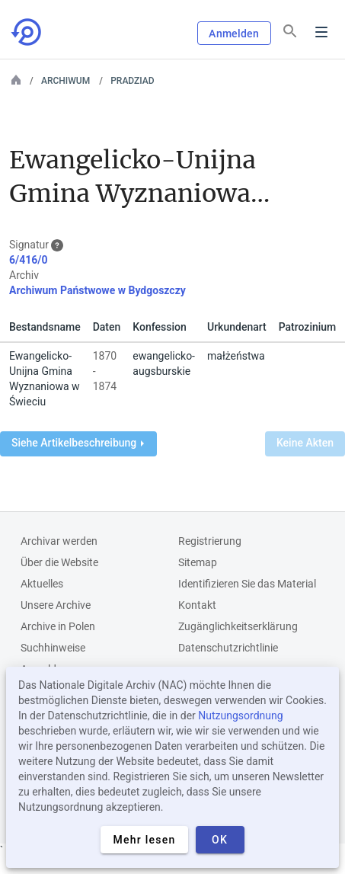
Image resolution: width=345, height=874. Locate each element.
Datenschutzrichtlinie (228, 648)
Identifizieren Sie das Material (247, 584)
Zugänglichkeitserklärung (238, 626)
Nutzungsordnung (240, 715)
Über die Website (59, 562)
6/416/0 (28, 260)
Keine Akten (305, 443)
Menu (321, 32)
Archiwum (65, 80)
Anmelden (234, 33)
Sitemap (197, 562)
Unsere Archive (56, 605)
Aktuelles (42, 584)
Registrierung (209, 541)
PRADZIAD (132, 80)
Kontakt (197, 605)
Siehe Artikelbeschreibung (77, 443)
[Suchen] (290, 31)
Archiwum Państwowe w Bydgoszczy (97, 290)
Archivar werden (59, 541)
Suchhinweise (53, 648)
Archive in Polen (58, 626)
